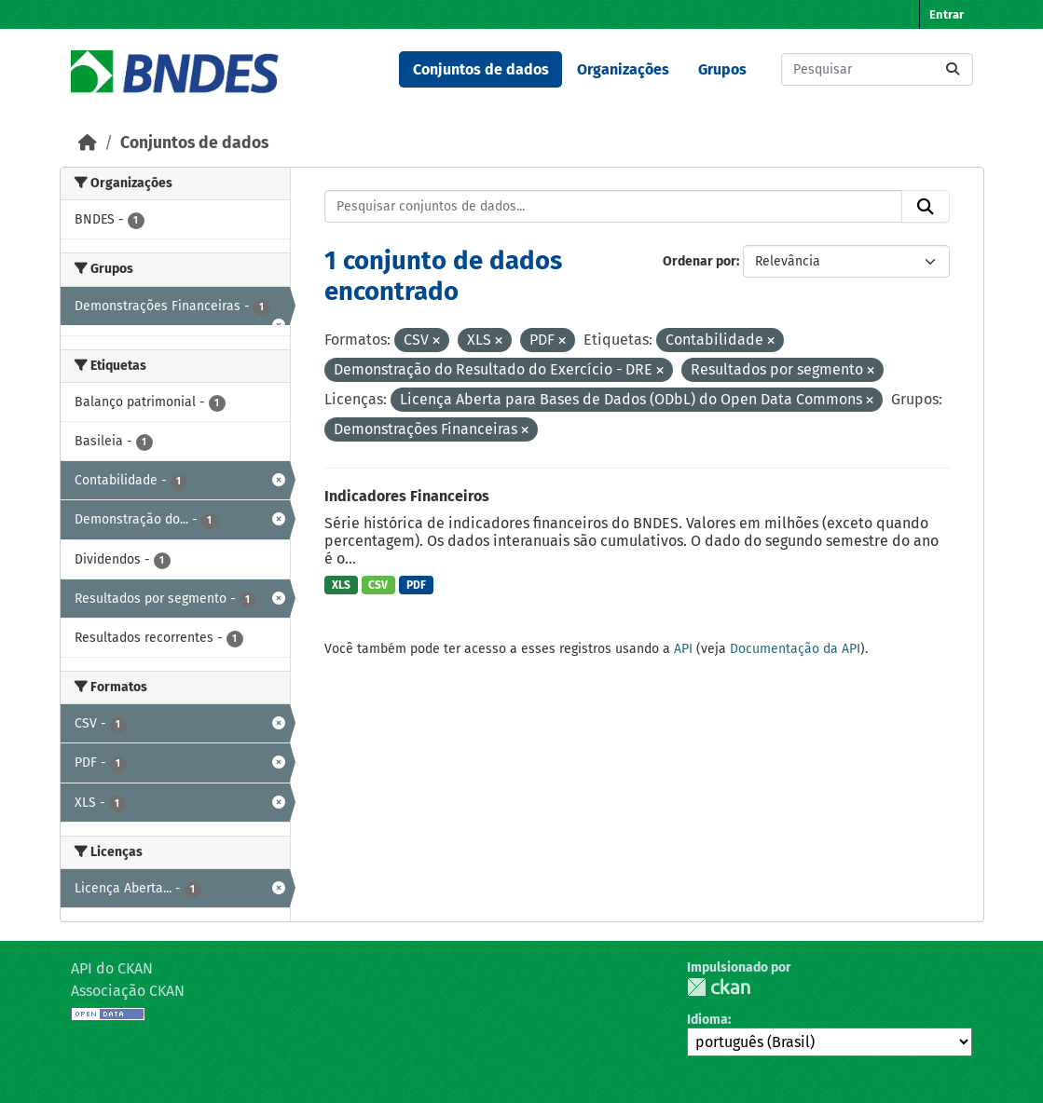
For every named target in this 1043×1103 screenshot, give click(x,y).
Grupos (722, 69)
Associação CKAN (128, 991)
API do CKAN (112, 968)
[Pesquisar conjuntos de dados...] (877, 69)
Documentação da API (795, 649)
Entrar (946, 14)
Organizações (623, 69)
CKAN (718, 987)
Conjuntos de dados (481, 69)
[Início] (87, 143)
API (683, 649)
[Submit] (952, 69)
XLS (341, 585)
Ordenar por (699, 261)
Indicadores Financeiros (406, 496)
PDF (416, 585)
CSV (378, 585)
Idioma (707, 1020)
